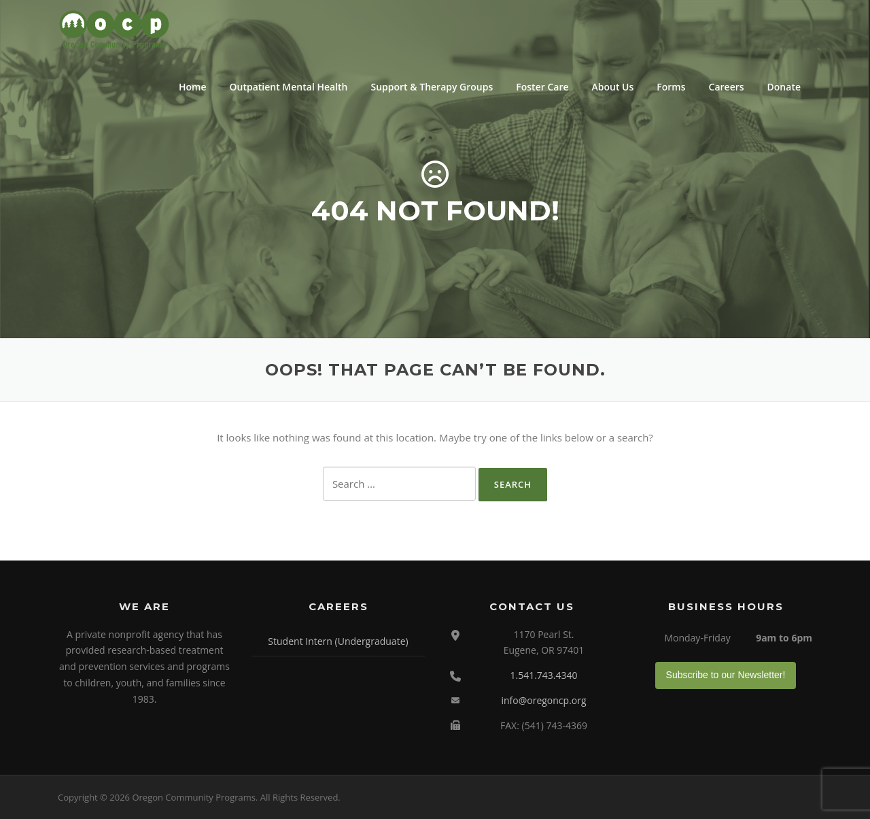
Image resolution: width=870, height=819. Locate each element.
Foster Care (542, 86)
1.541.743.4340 (543, 675)
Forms (671, 86)
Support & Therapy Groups (431, 86)
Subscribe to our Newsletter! (726, 674)
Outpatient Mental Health (289, 86)
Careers (726, 86)
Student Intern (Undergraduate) (338, 641)
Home (193, 86)
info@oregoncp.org (543, 700)
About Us (613, 86)
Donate (784, 86)
